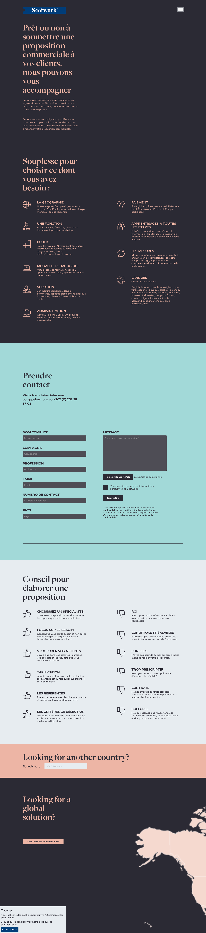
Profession (33, 463)
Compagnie (32, 448)
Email (28, 479)
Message (111, 432)
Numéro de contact (41, 494)
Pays (27, 510)
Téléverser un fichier (118, 476)
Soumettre (113, 498)
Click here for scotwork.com (43, 841)
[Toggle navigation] (180, 9)
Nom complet (35, 432)
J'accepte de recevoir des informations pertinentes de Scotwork (132, 487)
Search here (31, 766)
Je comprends (10, 929)
